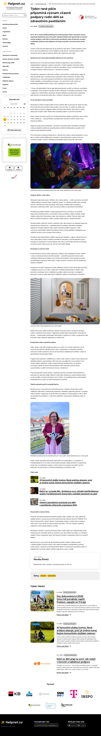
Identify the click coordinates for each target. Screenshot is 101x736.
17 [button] (4, 119)
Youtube (18, 168)
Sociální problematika (10, 24)
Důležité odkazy (8, 81)
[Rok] (16, 104)
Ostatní (5, 46)
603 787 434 (39, 725)
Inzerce (5, 70)
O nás (4, 88)
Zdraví (5, 28)
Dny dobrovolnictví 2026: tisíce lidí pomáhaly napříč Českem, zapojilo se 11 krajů (71, 599)
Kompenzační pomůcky (11, 74)
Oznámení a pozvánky (10, 55)
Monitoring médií (8, 63)
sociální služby (51, 575)
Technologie (7, 43)
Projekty (5, 85)
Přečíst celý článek (63, 615)
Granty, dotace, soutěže (11, 59)
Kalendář (6, 66)
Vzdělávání (6, 77)
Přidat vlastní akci (15, 130)
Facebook (9, 168)
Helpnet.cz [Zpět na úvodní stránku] (16, 4)
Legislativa (6, 32)
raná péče (43, 575)
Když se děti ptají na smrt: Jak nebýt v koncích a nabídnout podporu (76, 660)
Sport (4, 35)
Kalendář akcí (14, 99)
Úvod (31, 4)
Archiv (5, 92)
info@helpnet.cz (51, 725)
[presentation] (42, 600)
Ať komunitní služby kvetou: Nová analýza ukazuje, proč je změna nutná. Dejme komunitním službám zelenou (77, 630)
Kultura (5, 39)
